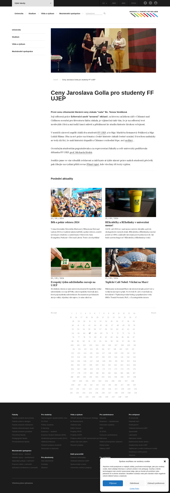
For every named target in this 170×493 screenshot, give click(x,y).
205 (113, 381)
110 (135, 345)
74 (129, 333)
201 (87, 381)
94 (106, 341)
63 (134, 329)
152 (122, 361)
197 (128, 377)
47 (112, 325)
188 (72, 377)
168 (85, 369)
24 (119, 317)
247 (113, 397)
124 (85, 353)
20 (97, 317)
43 (89, 325)
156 (78, 365)
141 (122, 357)
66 (84, 333)
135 (85, 357)
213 (97, 385)
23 (114, 317)
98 (129, 341)
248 (119, 397)
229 (129, 389)
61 (123, 329)
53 (78, 329)
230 (135, 389)
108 (122, 345)
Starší (153, 313)
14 (134, 313)
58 (106, 329)
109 (128, 345)
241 (135, 393)
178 (79, 373)
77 (79, 337)
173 (116, 369)
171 (104, 369)
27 (136, 317)
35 (112, 321)
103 (90, 345)
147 (91, 361)
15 (71, 317)
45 (101, 325)
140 (115, 357)
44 (95, 325)
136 (91, 357)
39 (134, 321)
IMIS (123, 3)
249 (126, 397)
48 (118, 325)
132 (134, 353)
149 (103, 361)
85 (123, 337)
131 (128, 353)
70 (107, 333)
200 (80, 381)
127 (103, 353)
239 (122, 393)
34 (106, 321)
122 (72, 353)
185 (122, 373)
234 (90, 393)
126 (97, 353)
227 (116, 389)
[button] (164, 461)
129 (116, 353)
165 (134, 365)
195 (115, 377)
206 (119, 381)
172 (109, 369)
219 (134, 385)
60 (117, 329)
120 (127, 349)
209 (72, 385)
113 (85, 349)
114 (91, 349)
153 (128, 361)
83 (112, 337)
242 (80, 397)
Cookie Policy (134, 488)
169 (91, 369)
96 (117, 341)
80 (95, 337)
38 (128, 321)
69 (101, 333)
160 (103, 365)
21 (103, 317)
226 (109, 389)
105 (103, 345)
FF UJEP (101, 132)
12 (124, 313)
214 (103, 385)
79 (90, 337)
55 (89, 329)
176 (134, 369)
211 (85, 385)
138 (103, 357)
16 (76, 317)
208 (132, 381)
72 (118, 333)
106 (109, 345)
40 (73, 325)
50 (129, 325)
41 (78, 325)
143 (134, 357)
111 (74, 349)
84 (117, 337)
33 (100, 321)
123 (79, 353)
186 (128, 373)
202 (93, 381)
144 (72, 361)
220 (71, 389)
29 (79, 321)
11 (118, 313)
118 (115, 349)
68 (95, 333)
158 (91, 365)
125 (91, 353)
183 (109, 373)
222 (84, 389)
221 (77, 389)
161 (109, 365)
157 (84, 365)
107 (116, 345)
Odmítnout (134, 483)
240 (129, 393)
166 (72, 369)
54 (84, 329)
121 (133, 349)
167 (78, 369)
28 (73, 321)
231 (71, 393)
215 (109, 385)
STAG (133, 3)
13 (129, 313)
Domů (55, 80)
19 (92, 317)
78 (84, 337)
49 (123, 325)
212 (91, 385)
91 (89, 341)
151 (116, 361)
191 (91, 377)
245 (100, 397)
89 (78, 341)
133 (72, 357)
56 (95, 329)
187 (134, 373)
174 (122, 369)
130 (122, 353)
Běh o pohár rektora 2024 (65, 222)
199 (74, 381)
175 (128, 369)
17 (81, 317)
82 (106, 337)
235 (96, 393)
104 (97, 345)
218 (128, 385)
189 (78, 377)
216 (116, 385)
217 (122, 385)
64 (73, 333)
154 (134, 361)
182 (103, 373)
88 (72, 341)
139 (109, 357)
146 (85, 361)
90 (84, 341)
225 (103, 389)
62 (128, 329)
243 (87, 397)
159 (97, 365)
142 (128, 357)
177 (72, 373)
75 (134, 333)
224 (96, 389)
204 (106, 381)
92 (95, 341)
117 (109, 349)
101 (78, 345)
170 (97, 369)
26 (130, 317)
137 (97, 357)
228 (122, 389)
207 (126, 381)
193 (103, 377)
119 (121, 349)
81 (101, 337)
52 (73, 329)
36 (117, 321)
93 (100, 341)
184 (115, 373)
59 (112, 329)
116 (103, 349)
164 (128, 365)
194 (109, 377)
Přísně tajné (93, 164)
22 (108, 317)
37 (123, 321)
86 (128, 337)
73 (123, 333)
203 (99, 381)
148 (97, 361)
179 (85, 373)
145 (78, 361)
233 (84, 393)
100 (72, 345)
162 (115, 365)
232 (77, 393)
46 (106, 325)
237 (109, 393)
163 (122, 365)
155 (72, 365)
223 (90, 389)
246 (106, 397)
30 (84, 321)
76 (73, 337)
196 (122, 377)
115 (97, 349)
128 (109, 353)
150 (110, 361)
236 (103, 393)
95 (112, 341)
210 (79, 385)
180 (91, 373)
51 (134, 325)
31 (89, 321)
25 (125, 317)
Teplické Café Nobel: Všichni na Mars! (126, 282)
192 (97, 377)
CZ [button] (104, 3)
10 (113, 313)
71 (112, 333)
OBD (114, 3)
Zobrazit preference (155, 483)
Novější (54, 313)
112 (79, 349)
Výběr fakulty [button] (33, 3)
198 (134, 377)
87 (134, 337)
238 (116, 393)
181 (97, 373)
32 (95, 321)
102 (84, 345)
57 (100, 329)
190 (84, 377)
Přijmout (112, 483)
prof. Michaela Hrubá (81, 152)
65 (79, 333)
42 (84, 325)
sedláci (129, 140)
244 (93, 397)
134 (78, 357)
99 (134, 341)
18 (86, 317)
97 (123, 341)
